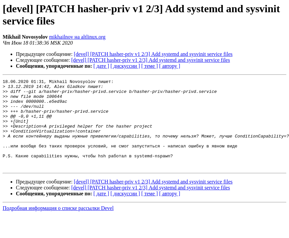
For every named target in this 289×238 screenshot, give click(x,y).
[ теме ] (149, 66)
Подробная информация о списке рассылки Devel (58, 226)
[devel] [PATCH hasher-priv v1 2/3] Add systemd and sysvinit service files (153, 54)
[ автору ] (169, 66)
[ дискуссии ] (125, 66)
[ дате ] (101, 66)
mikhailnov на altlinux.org (77, 37)
